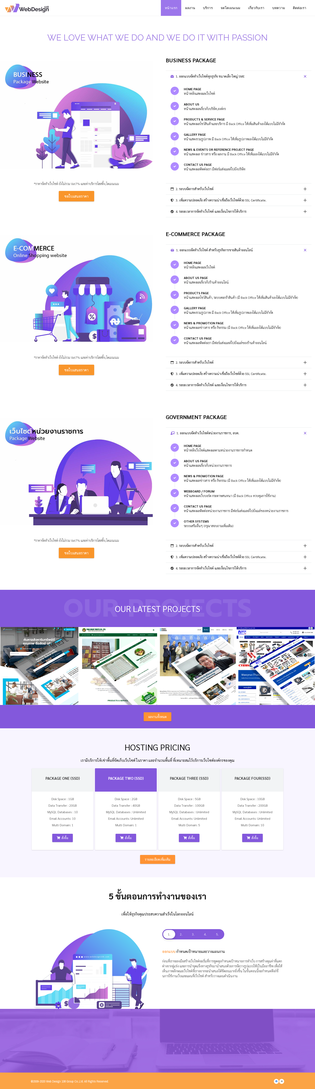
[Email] (281, 1081)
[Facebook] (276, 1081)
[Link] (28, 8)
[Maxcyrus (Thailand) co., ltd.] (276, 666)
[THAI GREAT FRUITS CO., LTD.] (118, 666)
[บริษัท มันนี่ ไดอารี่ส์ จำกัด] (197, 666)
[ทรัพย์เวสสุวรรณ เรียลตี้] (39, 666)
